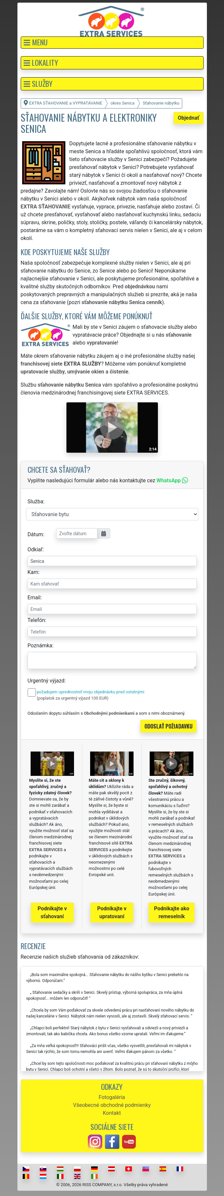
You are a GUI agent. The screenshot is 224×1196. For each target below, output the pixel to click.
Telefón (36, 620)
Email (34, 597)
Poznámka (40, 645)
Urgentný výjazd (46, 681)
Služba (35, 501)
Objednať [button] (188, 118)
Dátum (35, 534)
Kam (33, 572)
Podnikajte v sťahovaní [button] (52, 912)
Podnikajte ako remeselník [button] (171, 912)
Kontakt (112, 1113)
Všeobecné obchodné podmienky (112, 1105)
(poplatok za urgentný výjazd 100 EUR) (73, 698)
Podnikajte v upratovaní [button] (112, 912)
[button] (112, 42)
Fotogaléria (112, 1097)
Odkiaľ (35, 549)
